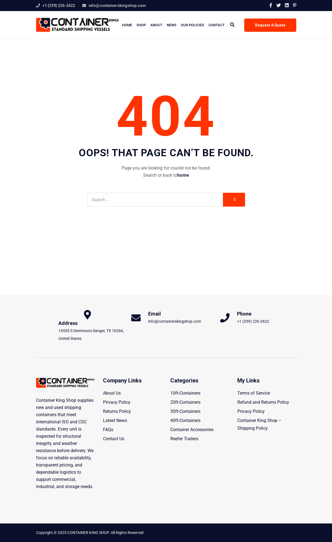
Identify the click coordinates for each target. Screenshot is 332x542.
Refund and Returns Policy (263, 402)
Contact (217, 25)
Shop (141, 25)
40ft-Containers (185, 420)
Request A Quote (270, 25)
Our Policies (192, 25)
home (183, 175)
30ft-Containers (185, 411)
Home (127, 25)
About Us (112, 393)
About (156, 25)
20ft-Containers (185, 402)
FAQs (108, 429)
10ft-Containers (185, 393)
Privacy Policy (116, 402)
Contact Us (113, 438)
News (171, 25)
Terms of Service (253, 393)
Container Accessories (191, 429)
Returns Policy (117, 411)
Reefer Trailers (184, 438)
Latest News (115, 420)
